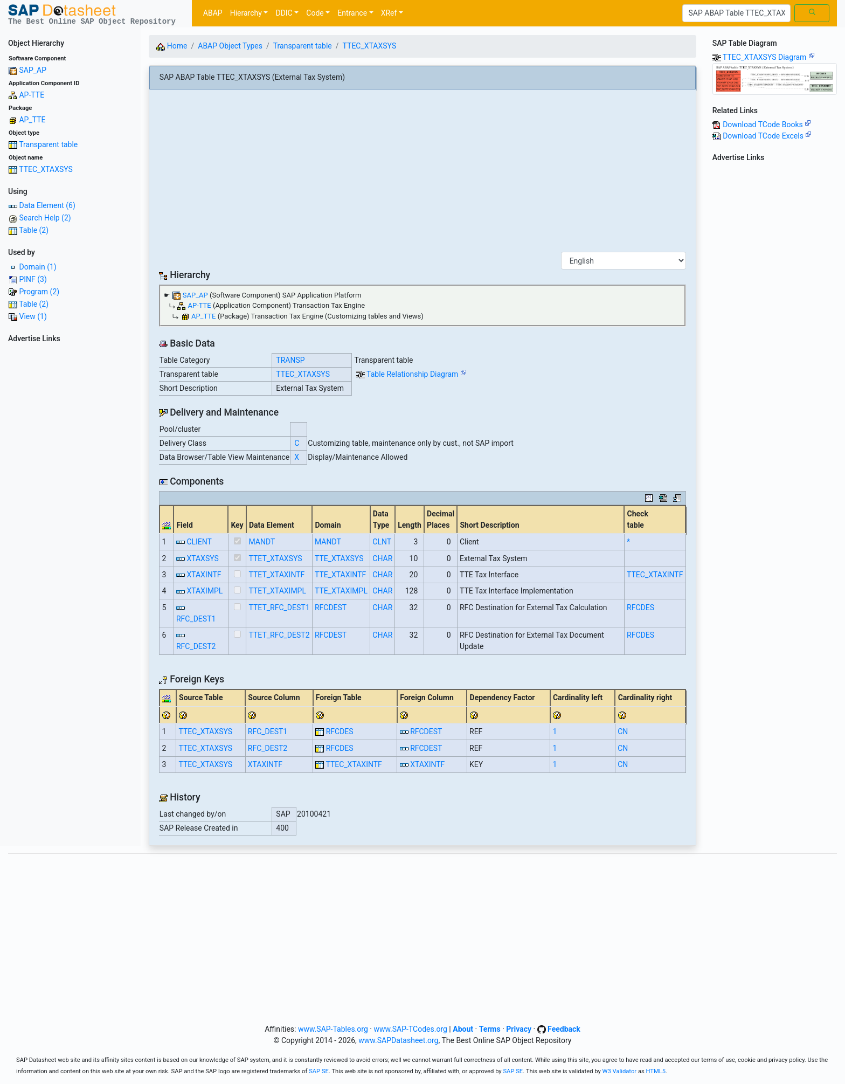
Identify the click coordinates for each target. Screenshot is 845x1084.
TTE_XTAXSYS (339, 558)
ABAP (213, 13)
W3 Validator (619, 1071)
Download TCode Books (767, 124)
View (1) (32, 316)
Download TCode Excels (767, 136)
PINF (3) (32, 279)
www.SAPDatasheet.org (398, 1040)
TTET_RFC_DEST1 (279, 607)
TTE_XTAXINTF (340, 574)
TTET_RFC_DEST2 (279, 635)
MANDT (262, 541)
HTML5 (656, 1071)
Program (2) (39, 291)
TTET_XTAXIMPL (277, 590)
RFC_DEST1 (196, 619)
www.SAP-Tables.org (333, 1029)
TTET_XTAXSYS (275, 558)
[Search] (736, 13)
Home (171, 46)
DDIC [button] (283, 13)
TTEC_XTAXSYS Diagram (769, 57)
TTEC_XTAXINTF (655, 574)
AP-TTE (31, 95)
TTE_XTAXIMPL (341, 590)
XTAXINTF (203, 574)
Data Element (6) (47, 205)
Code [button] (314, 13)
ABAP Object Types (230, 46)
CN (623, 731)
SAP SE (319, 1071)
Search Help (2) (45, 217)
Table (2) (34, 230)
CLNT (381, 541)
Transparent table (48, 144)
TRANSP (290, 360)
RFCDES (640, 607)
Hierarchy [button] (246, 13)
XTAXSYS (202, 558)
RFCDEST (331, 607)
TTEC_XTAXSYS (46, 169)
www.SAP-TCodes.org (410, 1029)
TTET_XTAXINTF (277, 574)
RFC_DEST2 (196, 646)
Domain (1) (37, 267)
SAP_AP (32, 70)
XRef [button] (389, 13)
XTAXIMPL (204, 590)
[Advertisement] (70, 509)
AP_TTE (32, 119)
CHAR (382, 558)
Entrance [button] (352, 13)
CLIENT (199, 541)
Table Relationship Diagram (416, 374)
